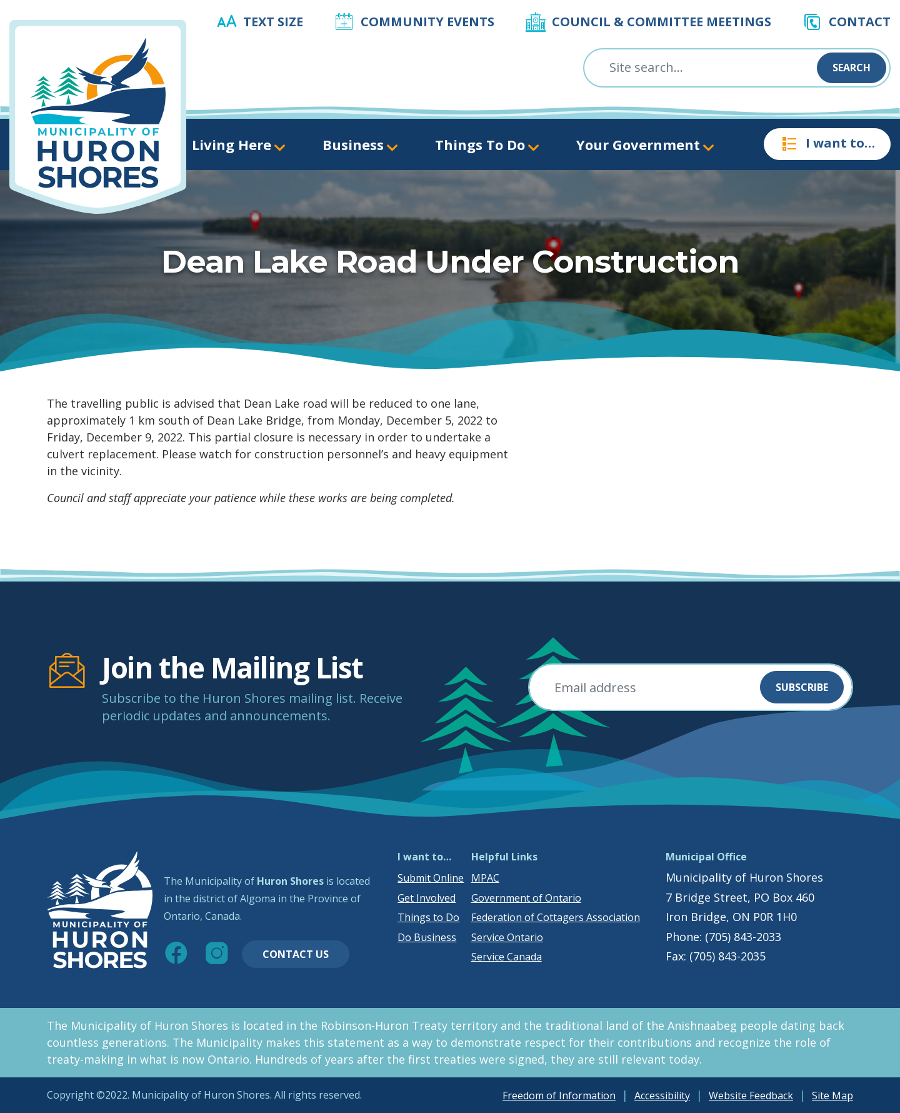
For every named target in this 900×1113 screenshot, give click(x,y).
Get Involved (427, 898)
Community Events (427, 21)
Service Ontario (507, 937)
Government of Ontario (526, 898)
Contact (860, 21)
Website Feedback (751, 1095)
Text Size (273, 21)
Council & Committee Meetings (661, 21)
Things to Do (428, 917)
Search (851, 67)
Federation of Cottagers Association (555, 917)
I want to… (827, 144)
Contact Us (295, 954)
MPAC (485, 878)
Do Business (427, 937)
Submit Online (431, 878)
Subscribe (802, 687)
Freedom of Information (559, 1095)
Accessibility (662, 1095)
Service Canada (506, 957)
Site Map (832, 1095)
